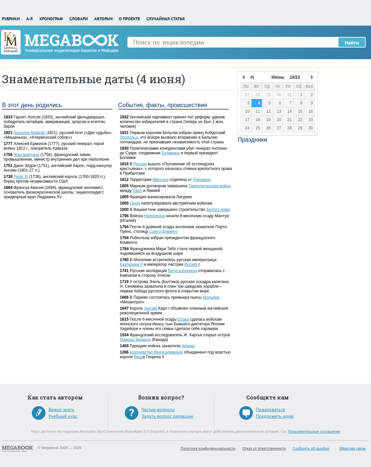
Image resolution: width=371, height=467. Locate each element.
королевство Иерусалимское (156, 352)
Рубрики (11, 19)
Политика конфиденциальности (208, 448)
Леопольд (129, 137)
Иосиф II (192, 264)
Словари (78, 19)
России (140, 164)
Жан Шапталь (26, 154)
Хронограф (51, 19)
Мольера (211, 297)
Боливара (171, 153)
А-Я (29, 19)
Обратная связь (352, 448)
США (137, 190)
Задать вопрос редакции (167, 416)
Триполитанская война (209, 186)
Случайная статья (165, 19)
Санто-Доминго (163, 231)
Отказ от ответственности (264, 448)
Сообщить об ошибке (311, 448)
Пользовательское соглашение (314, 431)
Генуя (135, 203)
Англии (150, 308)
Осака (183, 319)
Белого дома (218, 209)
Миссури (161, 179)
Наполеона (154, 216)
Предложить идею (275, 416)
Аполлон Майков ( (30, 132)
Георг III (21, 176)
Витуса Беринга (182, 270)
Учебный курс (62, 416)
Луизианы (202, 179)
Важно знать (61, 409)
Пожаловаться (270, 409)
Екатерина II (131, 264)
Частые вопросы (158, 409)
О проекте (129, 19)
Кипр (138, 357)
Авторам (103, 19)
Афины (188, 346)
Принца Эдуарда (135, 339)
